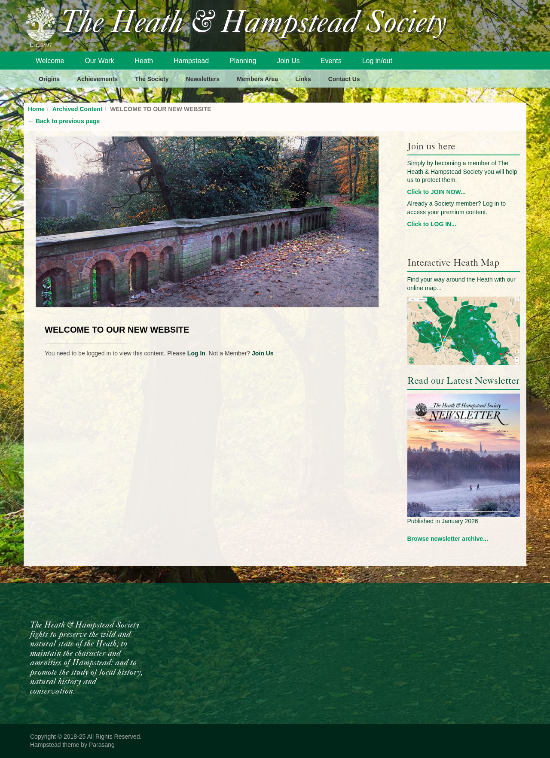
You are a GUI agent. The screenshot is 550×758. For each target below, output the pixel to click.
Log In (196, 353)
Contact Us (344, 79)
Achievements (97, 79)
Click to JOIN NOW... (436, 191)
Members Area (257, 79)
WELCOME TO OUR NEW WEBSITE (117, 329)
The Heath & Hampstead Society (253, 24)
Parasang (102, 744)
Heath (144, 60)
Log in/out (377, 60)
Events (331, 60)
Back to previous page (64, 121)
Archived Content (77, 109)
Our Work (99, 60)
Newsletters (203, 79)
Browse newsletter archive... (447, 538)
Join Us (288, 60)
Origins (49, 79)
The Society (152, 79)
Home (36, 109)
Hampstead (191, 60)
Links (303, 79)
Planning (242, 60)
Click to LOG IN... (431, 224)
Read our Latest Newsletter (463, 380)
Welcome (50, 60)
